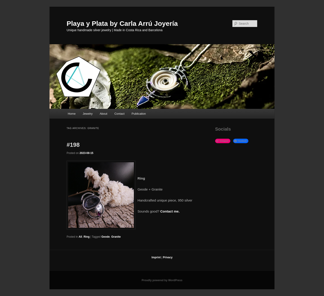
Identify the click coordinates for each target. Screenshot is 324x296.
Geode (105, 236)
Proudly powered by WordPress (162, 280)
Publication (139, 113)
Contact (119, 113)
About (103, 113)
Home (72, 113)
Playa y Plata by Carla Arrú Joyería (122, 23)
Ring (86, 236)
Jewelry (87, 113)
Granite (116, 236)
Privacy (168, 257)
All (80, 236)
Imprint (156, 257)
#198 (73, 144)
